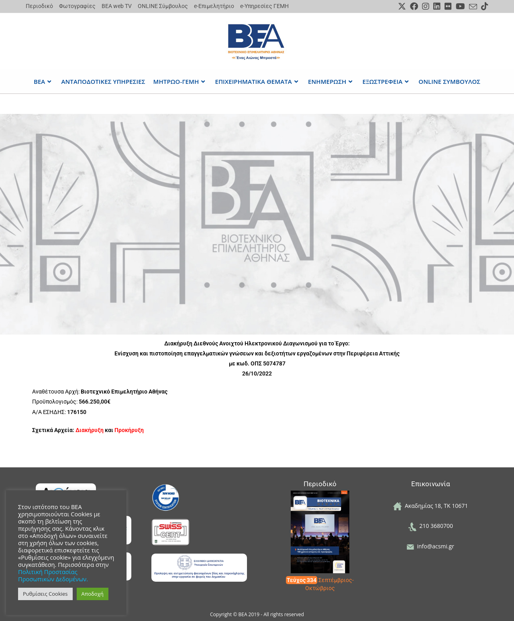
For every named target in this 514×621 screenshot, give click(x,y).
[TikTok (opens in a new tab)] (483, 6)
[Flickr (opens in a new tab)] (448, 6)
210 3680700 (430, 526)
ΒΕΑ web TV (117, 6)
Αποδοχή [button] (93, 593)
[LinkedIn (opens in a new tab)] (437, 6)
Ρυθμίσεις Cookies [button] (45, 593)
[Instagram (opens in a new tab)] (425, 6)
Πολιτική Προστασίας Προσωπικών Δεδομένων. (53, 575)
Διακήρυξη (89, 430)
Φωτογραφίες (77, 6)
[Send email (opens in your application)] (473, 6)
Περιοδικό (39, 6)
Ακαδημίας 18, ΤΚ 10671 (430, 505)
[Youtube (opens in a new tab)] (460, 6)
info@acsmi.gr (430, 546)
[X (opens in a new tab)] (402, 6)
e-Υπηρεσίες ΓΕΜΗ (264, 6)
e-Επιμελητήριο (214, 6)
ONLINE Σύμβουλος (163, 6)
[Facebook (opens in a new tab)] (414, 6)
